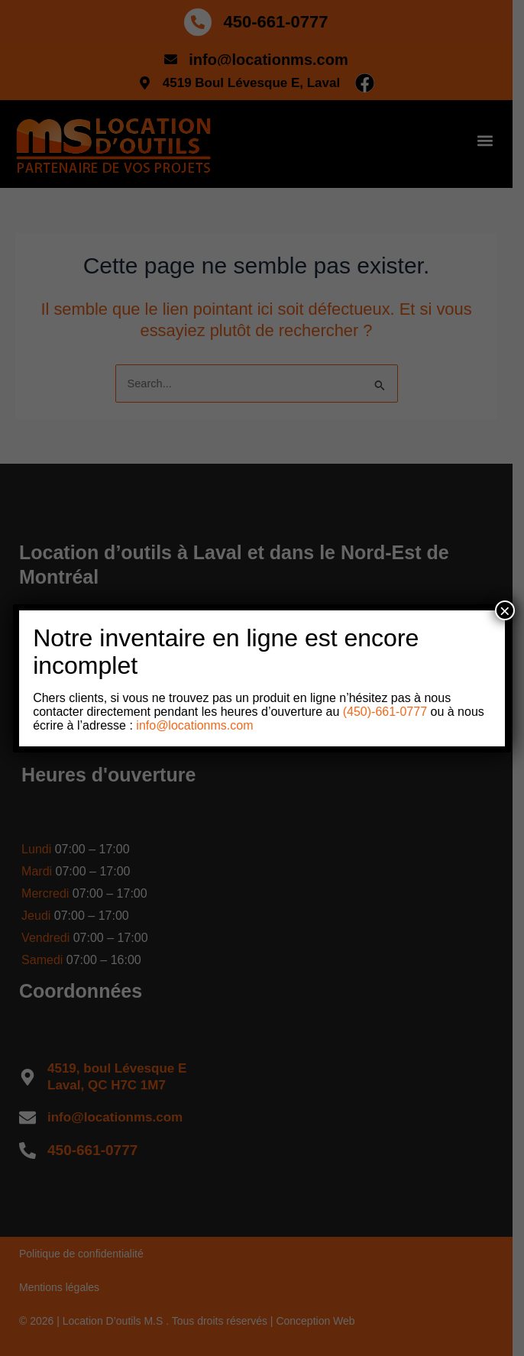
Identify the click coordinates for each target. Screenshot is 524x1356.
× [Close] (505, 610)
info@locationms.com (194, 725)
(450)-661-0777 (383, 711)
